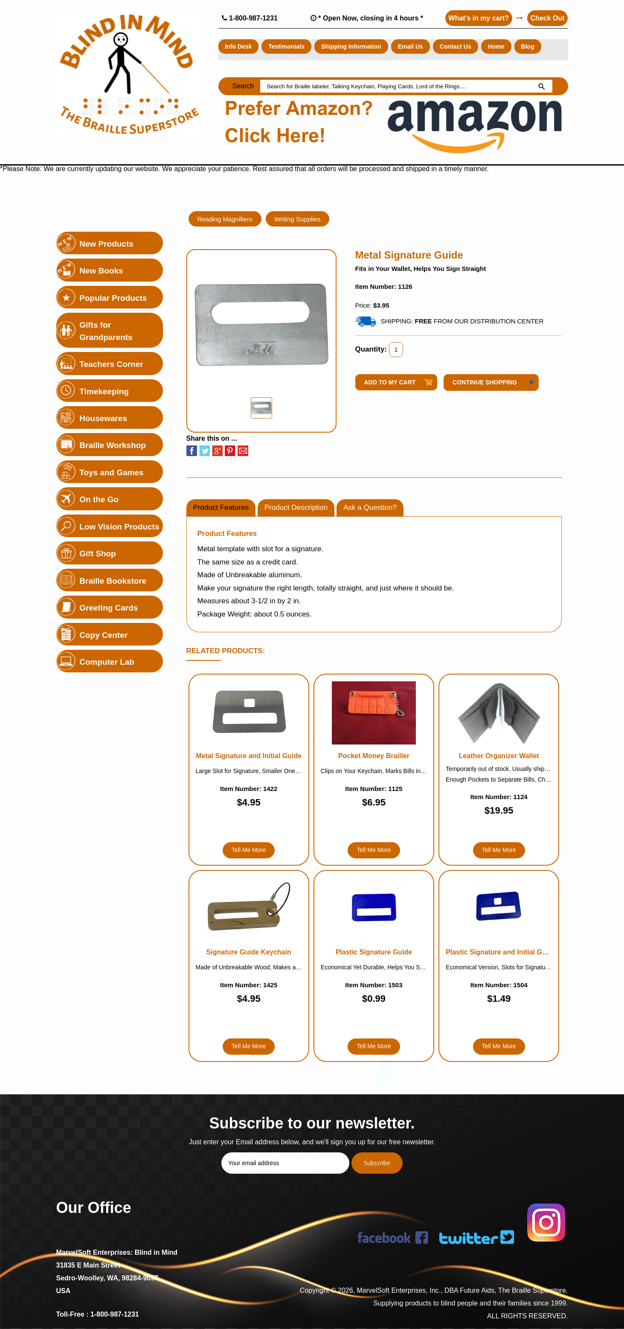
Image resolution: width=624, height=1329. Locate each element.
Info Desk (238, 46)
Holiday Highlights (115, 216)
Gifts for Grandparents (106, 331)
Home (496, 46)
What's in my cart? (478, 18)
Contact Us (455, 46)
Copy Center (104, 635)
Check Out (547, 18)
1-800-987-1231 (250, 18)
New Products (107, 243)
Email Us (410, 46)
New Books (101, 270)
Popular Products (113, 298)
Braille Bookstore (113, 580)
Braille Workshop (113, 445)
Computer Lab (107, 662)
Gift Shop (98, 554)
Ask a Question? (370, 507)
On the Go (99, 499)
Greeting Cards (109, 608)
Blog (527, 46)
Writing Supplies (298, 218)
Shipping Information (351, 46)
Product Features (221, 507)
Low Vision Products (120, 526)
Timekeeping (104, 391)
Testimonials (287, 46)
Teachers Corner (112, 364)
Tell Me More (249, 849)
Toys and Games (112, 472)
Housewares (104, 418)
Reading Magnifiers (225, 218)
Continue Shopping (485, 382)
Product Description (296, 507)
